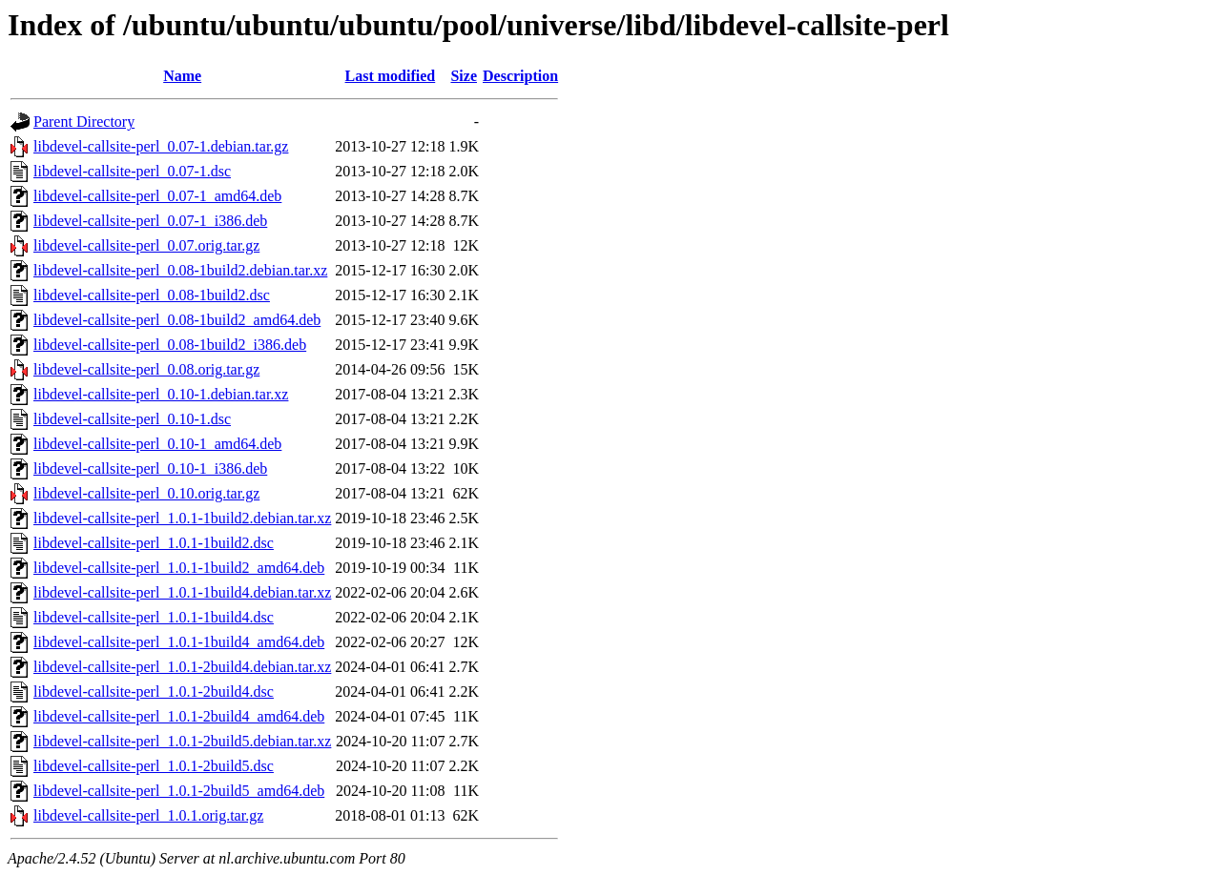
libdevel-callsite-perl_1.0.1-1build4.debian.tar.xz (182, 592)
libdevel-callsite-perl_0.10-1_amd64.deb (157, 444)
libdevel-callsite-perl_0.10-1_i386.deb (150, 468)
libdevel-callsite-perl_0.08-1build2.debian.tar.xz (180, 270)
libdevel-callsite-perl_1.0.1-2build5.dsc (153, 766)
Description (520, 76)
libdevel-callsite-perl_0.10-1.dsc (132, 419)
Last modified (390, 76)
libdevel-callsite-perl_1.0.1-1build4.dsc (153, 617)
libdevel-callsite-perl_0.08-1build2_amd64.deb (177, 320)
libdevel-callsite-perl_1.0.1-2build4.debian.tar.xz (182, 667)
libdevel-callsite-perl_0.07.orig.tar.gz (146, 245)
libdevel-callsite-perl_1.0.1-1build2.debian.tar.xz (182, 518)
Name (182, 76)
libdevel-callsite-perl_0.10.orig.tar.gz (146, 493)
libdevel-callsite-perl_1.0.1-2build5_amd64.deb (178, 791)
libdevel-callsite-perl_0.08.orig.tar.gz (146, 369)
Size (463, 76)
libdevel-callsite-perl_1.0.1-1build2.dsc (153, 543)
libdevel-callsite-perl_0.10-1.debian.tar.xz (160, 394)
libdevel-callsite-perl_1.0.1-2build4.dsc (153, 691)
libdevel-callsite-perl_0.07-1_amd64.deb (157, 196)
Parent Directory (84, 121)
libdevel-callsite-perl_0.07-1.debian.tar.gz (160, 146)
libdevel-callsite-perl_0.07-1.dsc (132, 171)
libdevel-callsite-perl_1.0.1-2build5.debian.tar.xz (182, 741)
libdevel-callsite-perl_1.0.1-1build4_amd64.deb (178, 642)
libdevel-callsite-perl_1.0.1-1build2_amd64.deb (178, 568)
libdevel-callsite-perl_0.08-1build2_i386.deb (169, 344)
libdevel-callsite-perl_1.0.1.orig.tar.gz (148, 815)
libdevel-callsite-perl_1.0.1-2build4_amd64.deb (178, 716)
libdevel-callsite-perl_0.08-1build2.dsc (151, 295)
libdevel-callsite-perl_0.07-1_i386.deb (150, 221)
